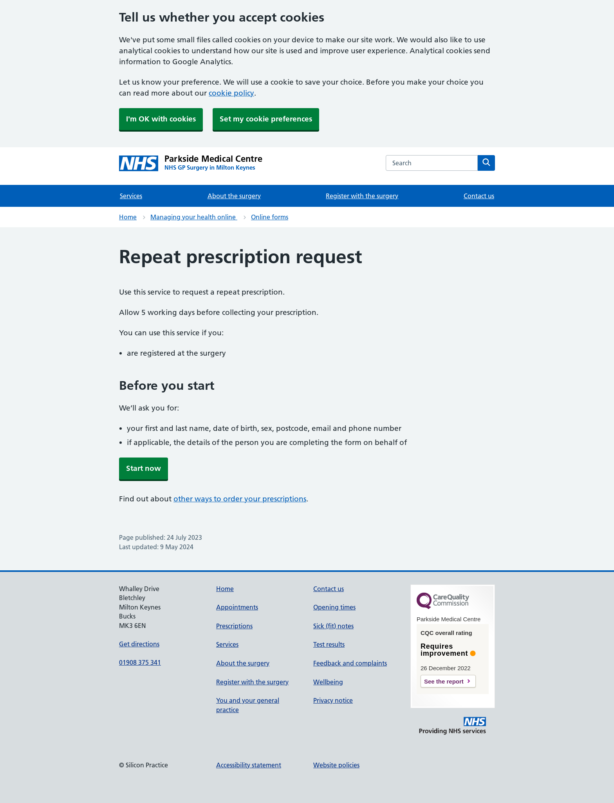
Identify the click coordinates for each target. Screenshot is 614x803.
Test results (329, 644)
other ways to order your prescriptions (239, 498)
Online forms (269, 217)
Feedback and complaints (350, 663)
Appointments (237, 607)
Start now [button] (143, 468)
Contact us (479, 196)
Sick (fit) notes (333, 626)
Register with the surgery (362, 196)
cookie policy (231, 93)
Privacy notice (333, 700)
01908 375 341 (140, 662)
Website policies (336, 765)
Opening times (334, 607)
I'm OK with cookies (161, 118)
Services (131, 196)
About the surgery (234, 196)
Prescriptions (234, 626)
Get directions (139, 644)
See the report (444, 681)
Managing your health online (193, 217)
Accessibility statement (248, 765)
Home (128, 217)
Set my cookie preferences (266, 118)
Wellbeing (328, 682)
